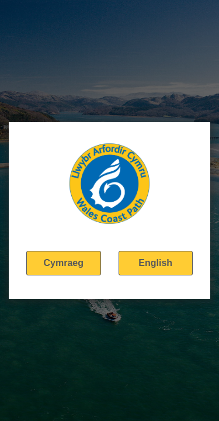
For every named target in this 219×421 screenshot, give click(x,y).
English (155, 263)
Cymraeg (64, 263)
